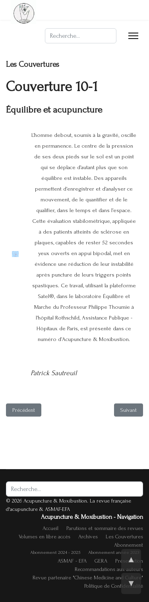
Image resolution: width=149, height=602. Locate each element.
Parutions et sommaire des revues (104, 528)
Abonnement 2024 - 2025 (55, 552)
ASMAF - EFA (72, 561)
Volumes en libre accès (44, 537)
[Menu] (133, 36)
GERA (101, 561)
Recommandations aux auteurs (109, 569)
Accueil (50, 528)
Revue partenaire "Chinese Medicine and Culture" (88, 578)
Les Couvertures (124, 537)
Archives (88, 537)
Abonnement (128, 545)
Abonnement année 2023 (113, 552)
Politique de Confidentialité (113, 586)
